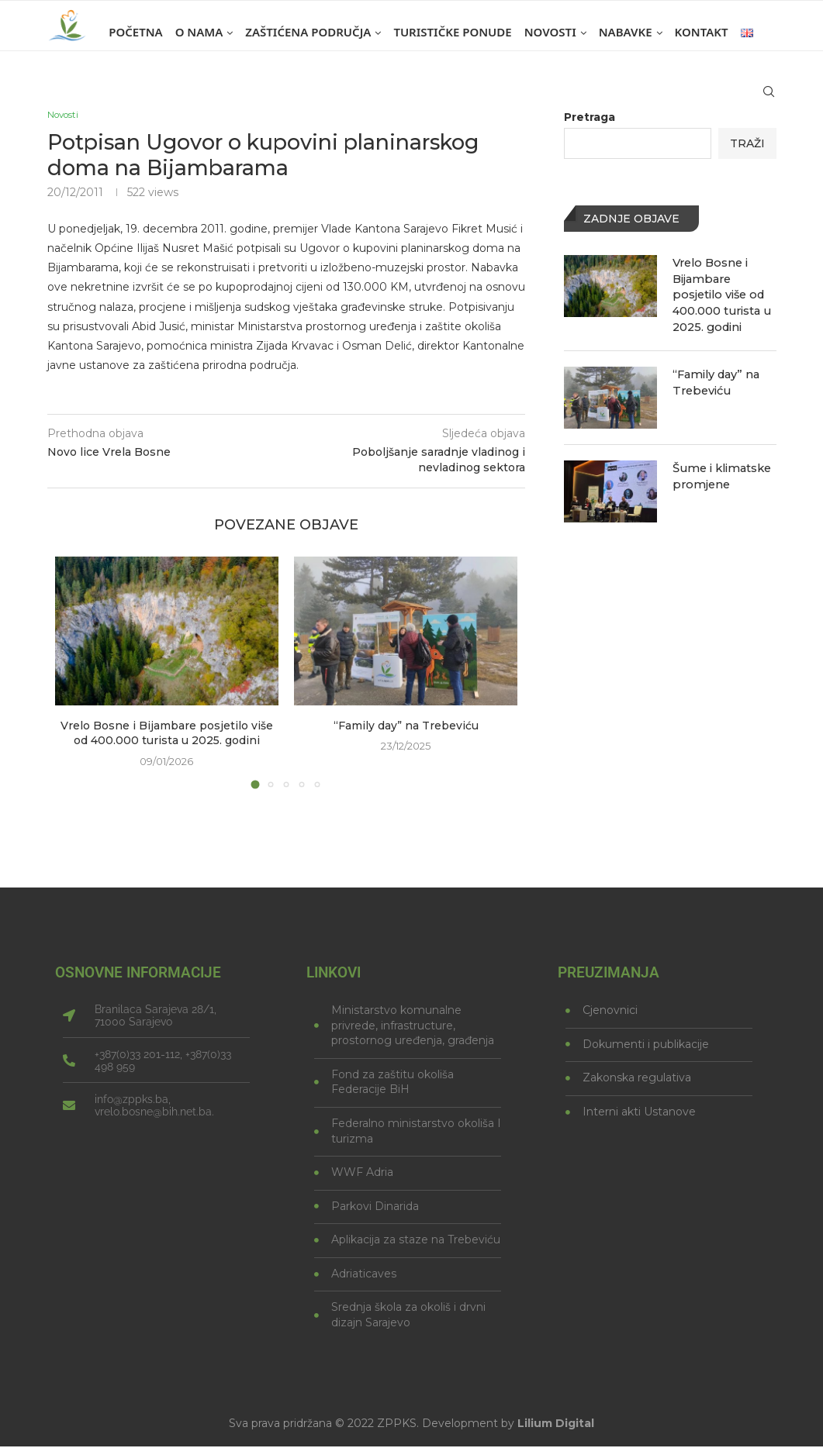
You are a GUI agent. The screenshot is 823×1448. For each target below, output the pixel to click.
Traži (747, 143)
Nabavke (625, 32)
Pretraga (589, 117)
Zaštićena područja (308, 32)
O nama (199, 32)
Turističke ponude (452, 32)
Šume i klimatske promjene (721, 471)
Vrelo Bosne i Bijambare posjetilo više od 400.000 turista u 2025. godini (167, 735)
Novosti (550, 32)
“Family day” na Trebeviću (406, 727)
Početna (135, 32)
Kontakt (701, 32)
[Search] (768, 98)
